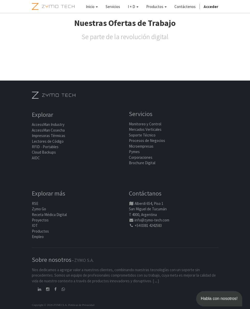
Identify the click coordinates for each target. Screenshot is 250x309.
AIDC (36, 157)
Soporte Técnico (142, 135)
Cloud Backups (44, 152)
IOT (35, 225)
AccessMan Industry (48, 124)
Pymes (134, 151)
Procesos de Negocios (147, 140)
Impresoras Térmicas (48, 135)
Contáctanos (145, 193)
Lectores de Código (48, 141)
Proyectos (40, 220)
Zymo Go (39, 208)
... (156, 280)
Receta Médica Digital (49, 214)
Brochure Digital (142, 162)
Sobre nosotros (51, 260)
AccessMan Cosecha (48, 130)
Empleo (38, 236)
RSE (35, 203)
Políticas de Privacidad (81, 304)
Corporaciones (140, 157)
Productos (40, 231)
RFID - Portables (45, 146)
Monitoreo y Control (145, 123)
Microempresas (141, 146)
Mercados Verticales (145, 129)
